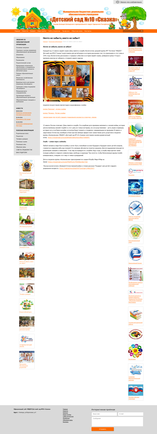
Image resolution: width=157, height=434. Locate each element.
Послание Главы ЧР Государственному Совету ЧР (134, 69)
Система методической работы (135, 323)
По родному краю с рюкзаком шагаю (25, 329)
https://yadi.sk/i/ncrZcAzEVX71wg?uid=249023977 (76, 168)
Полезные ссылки (21, 142)
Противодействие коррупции (134, 398)
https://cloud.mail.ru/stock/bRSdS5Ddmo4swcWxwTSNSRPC (69, 137)
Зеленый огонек (24, 247)
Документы (19, 55)
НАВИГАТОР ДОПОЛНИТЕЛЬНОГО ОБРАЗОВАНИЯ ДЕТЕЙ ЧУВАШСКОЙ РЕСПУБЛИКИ (135, 142)
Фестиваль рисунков (26, 226)
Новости (25, 31)
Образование (20, 57)
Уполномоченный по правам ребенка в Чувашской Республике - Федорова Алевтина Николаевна (135, 299)
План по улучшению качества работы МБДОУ (134, 218)
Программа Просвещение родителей (24, 365)
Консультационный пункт (134, 241)
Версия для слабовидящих (131, 2)
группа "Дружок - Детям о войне (54, 113)
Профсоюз (66, 31)
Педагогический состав (23, 63)
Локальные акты (21, 144)
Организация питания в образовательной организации (25, 96)
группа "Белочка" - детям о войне (54, 109)
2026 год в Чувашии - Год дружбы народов (135, 117)
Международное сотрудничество (21, 92)
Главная (17, 31)
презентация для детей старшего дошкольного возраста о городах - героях (69, 117)
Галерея (32, 31)
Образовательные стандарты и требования (25, 101)
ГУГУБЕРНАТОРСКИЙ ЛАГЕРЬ (26, 346)
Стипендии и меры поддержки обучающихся (25, 87)
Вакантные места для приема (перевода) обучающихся (25, 83)
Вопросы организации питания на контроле (23, 114)
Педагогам (19, 136)
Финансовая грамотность (23, 208)
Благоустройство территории (25, 191)
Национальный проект (135, 263)
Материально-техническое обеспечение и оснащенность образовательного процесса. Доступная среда (25, 68)
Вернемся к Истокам (23, 119)
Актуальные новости (135, 196)
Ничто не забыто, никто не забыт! (26, 262)
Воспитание (132, 359)
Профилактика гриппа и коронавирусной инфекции (136, 284)
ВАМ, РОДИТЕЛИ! (21, 152)
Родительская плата (22, 133)
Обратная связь (77, 31)
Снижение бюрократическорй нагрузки (134, 378)
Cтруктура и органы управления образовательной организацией (26, 51)
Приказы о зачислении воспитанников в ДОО (135, 163)
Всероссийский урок (26, 312)
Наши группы (41, 31)
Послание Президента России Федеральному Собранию (135, 50)
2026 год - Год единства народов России (134, 93)
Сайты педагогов (54, 31)
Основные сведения (22, 47)
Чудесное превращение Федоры (24, 125)
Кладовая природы (26, 279)
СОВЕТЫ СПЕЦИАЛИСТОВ (24, 150)
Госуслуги (131, 175)
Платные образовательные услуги (24, 74)
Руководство (20, 60)
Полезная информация (55, 41)
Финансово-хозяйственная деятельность (24, 78)
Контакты (87, 31)
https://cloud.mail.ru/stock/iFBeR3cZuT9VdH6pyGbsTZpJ (68, 162)
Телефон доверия (22, 139)
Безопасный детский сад (26, 174)
